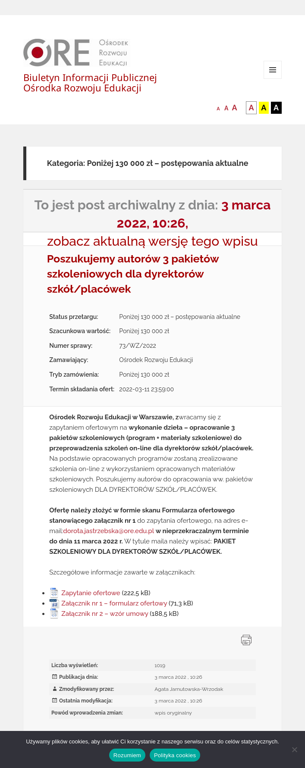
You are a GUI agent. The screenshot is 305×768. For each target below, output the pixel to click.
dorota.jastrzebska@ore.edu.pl (108, 531)
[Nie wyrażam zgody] (294, 749)
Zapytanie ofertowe (90, 593)
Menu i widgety (273, 78)
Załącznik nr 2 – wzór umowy (104, 614)
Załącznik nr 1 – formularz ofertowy (114, 603)
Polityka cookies (175, 755)
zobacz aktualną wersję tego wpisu (152, 241)
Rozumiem (127, 755)
